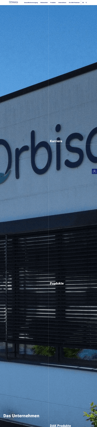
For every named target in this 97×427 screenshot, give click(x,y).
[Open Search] (86, 2)
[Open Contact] (94, 171)
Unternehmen (62, 2)
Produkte (53, 2)
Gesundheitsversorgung (31, 2)
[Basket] (83, 2)
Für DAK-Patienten (74, 2)
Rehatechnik (44, 2)
